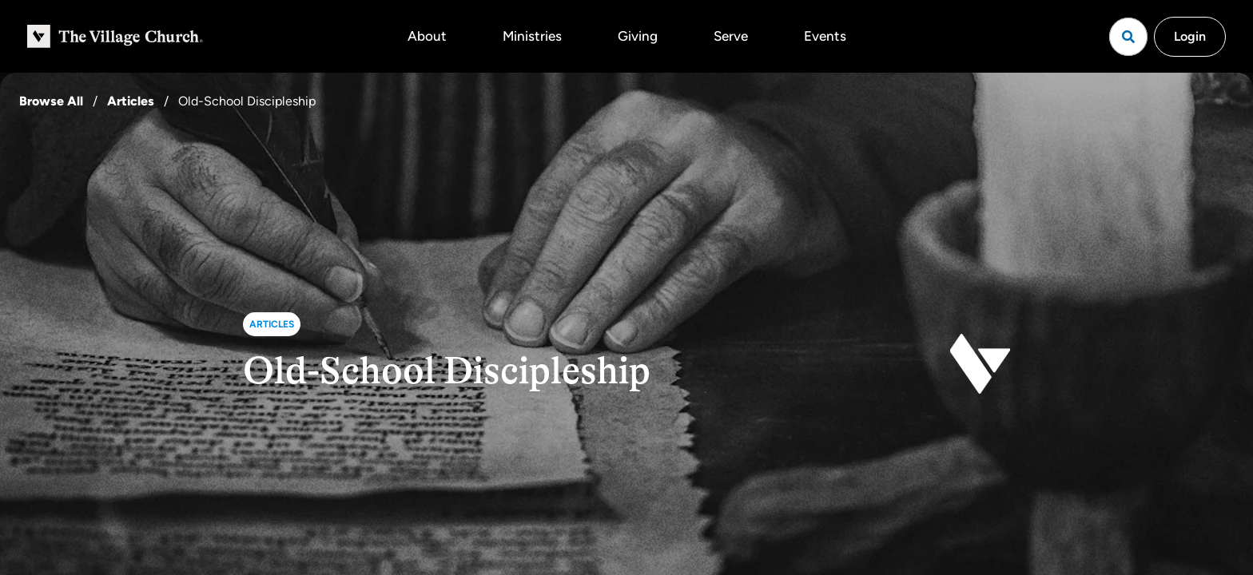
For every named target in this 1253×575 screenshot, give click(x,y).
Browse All (51, 101)
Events (825, 36)
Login (1190, 36)
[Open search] (1128, 37)
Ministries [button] (532, 36)
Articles (130, 101)
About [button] (427, 36)
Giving (638, 36)
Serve (731, 36)
